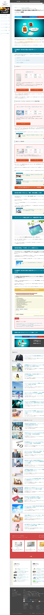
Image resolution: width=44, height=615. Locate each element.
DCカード (31, 608)
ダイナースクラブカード (27, 601)
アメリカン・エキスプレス (34, 599)
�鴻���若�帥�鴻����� (20, 306)
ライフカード (38, 605)
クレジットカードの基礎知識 (26, 591)
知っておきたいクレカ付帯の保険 (25, 7)
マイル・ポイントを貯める (26, 593)
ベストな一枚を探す (14, 592)
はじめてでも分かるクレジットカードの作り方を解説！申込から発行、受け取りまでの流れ (29, 323)
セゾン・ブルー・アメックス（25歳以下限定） (23, 60)
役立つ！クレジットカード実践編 (27, 592)
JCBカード (25, 599)
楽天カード (29, 147)
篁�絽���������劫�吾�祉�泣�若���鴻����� (24, 301)
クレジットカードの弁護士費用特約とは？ (34, 355)
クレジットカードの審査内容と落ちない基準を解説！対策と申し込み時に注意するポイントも (30, 325)
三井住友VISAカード (25, 605)
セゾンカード (38, 607)
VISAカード (34, 601)
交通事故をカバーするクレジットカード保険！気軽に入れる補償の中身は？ (34, 365)
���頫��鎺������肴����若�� (22, 302)
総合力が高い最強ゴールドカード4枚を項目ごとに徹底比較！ (25, 326)
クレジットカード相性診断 (4, 27)
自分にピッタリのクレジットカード (16, 593)
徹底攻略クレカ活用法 (40, 593)
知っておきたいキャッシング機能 (36, 595)
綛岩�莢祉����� (19, 305)
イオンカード (31, 607)
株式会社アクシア (17, 7)
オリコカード (25, 607)
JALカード (31, 606)
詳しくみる (38, 89)
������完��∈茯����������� (22, 304)
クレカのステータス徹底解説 (26, 594)
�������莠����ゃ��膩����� (39, 315)
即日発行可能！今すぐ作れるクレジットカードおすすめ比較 (25, 324)
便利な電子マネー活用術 (34, 593)
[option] (18, 546)
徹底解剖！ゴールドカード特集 (35, 594)
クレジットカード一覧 (15, 591)
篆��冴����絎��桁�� (20, 307)
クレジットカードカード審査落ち (5, 33)
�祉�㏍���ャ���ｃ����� (21, 303)
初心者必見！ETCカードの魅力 (27, 595)
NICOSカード (38, 608)
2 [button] (31, 556)
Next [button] (12, 548)
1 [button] (30, 556)
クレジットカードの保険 (36, 592)
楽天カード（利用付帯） (20, 62)
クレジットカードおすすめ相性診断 (16, 594)
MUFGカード (25, 608)
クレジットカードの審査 (4, 30)
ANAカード (24, 606)
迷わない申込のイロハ (34, 591)
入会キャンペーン (14, 595)
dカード (31, 547)
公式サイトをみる (24, 89)
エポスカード (19, 57)
